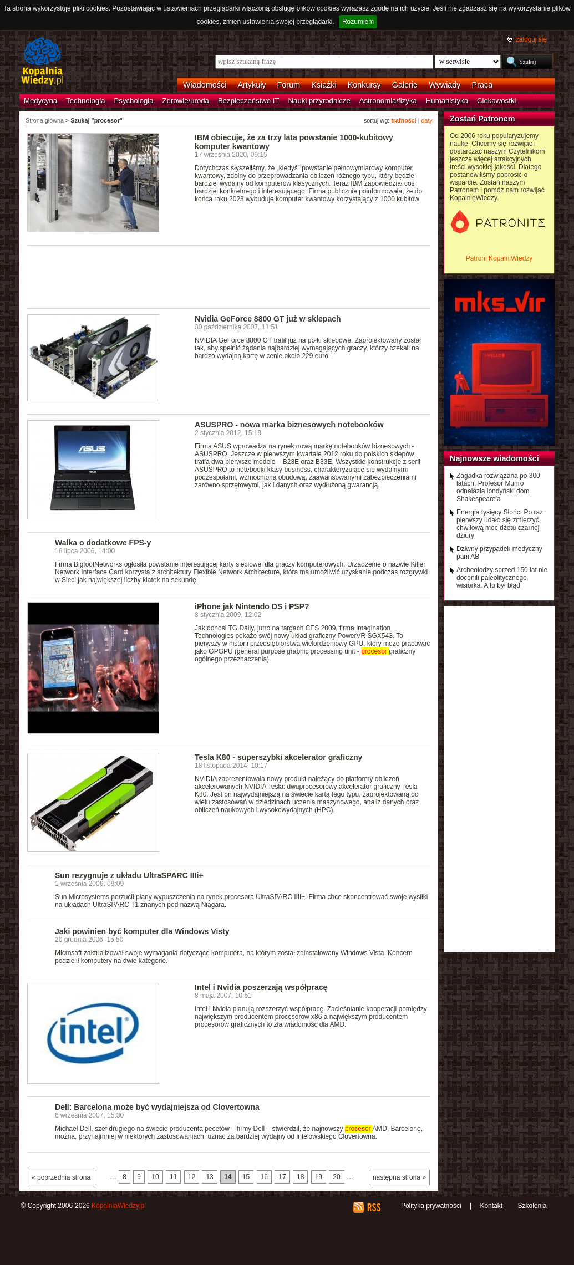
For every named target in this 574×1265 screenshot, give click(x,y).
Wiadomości (204, 84)
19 (318, 1177)
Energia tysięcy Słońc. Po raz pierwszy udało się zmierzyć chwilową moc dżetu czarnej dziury (499, 523)
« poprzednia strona (61, 1177)
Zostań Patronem (482, 118)
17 (282, 1177)
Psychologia (134, 100)
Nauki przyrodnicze (319, 100)
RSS (373, 1207)
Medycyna (40, 100)
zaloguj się (531, 39)
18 (300, 1177)
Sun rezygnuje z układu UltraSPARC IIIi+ (129, 875)
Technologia (85, 100)
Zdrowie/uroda (185, 100)
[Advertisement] (229, 276)
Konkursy (364, 84)
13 (209, 1177)
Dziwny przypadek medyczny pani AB (499, 552)
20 (336, 1177)
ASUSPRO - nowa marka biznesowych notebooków (289, 424)
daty (427, 120)
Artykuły (251, 84)
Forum (289, 84)
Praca (482, 84)
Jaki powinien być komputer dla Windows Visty (142, 931)
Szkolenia (531, 1206)
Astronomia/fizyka (388, 100)
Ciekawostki (496, 100)
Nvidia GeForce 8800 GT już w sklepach (268, 318)
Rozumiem (358, 21)
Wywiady (444, 84)
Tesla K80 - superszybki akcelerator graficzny (278, 757)
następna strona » (399, 1177)
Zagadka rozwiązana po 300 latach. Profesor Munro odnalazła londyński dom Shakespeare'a (498, 487)
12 (191, 1177)
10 (155, 1177)
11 (173, 1177)
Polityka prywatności (431, 1206)
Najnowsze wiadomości (494, 458)
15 (246, 1177)
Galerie (405, 84)
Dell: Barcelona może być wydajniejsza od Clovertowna (157, 1107)
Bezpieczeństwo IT (249, 100)
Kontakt (491, 1206)
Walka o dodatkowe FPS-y (103, 542)
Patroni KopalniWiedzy (499, 258)
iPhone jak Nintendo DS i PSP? (252, 606)
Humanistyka (447, 100)
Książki (324, 84)
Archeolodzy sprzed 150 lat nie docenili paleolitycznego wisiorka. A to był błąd (501, 577)
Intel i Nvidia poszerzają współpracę (261, 987)
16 (264, 1177)
